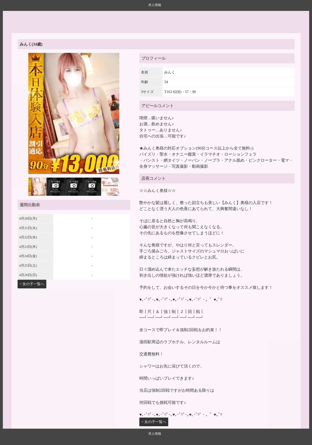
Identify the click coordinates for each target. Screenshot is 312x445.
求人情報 (154, 5)
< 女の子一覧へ (32, 284)
